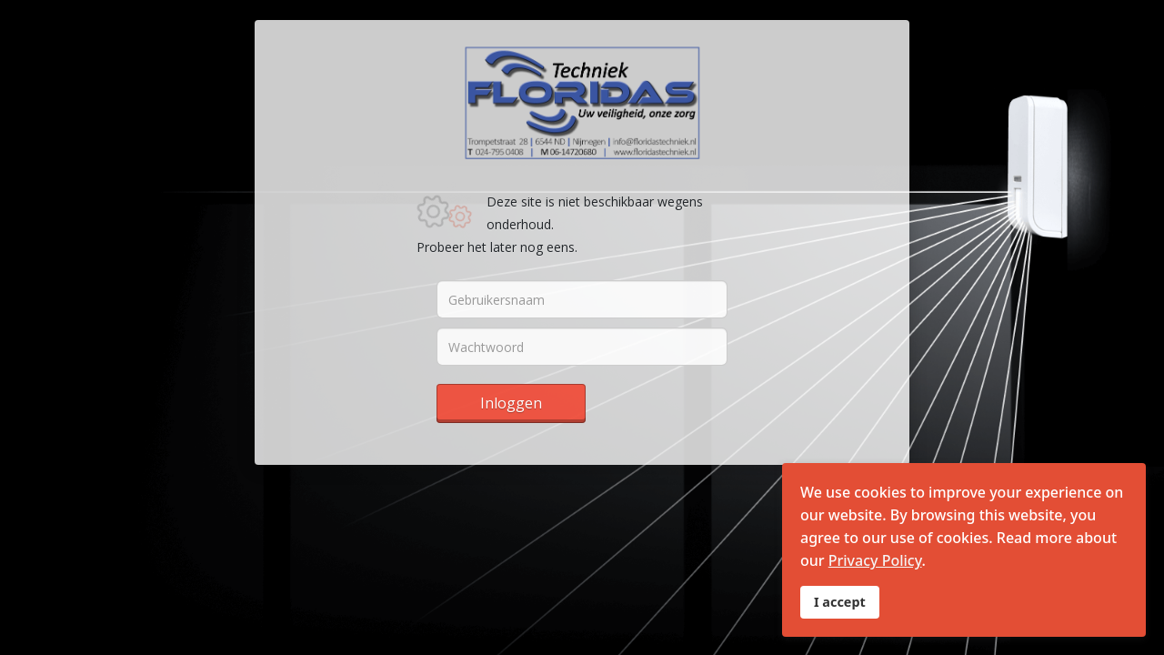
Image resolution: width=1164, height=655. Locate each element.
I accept (840, 601)
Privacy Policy (875, 560)
